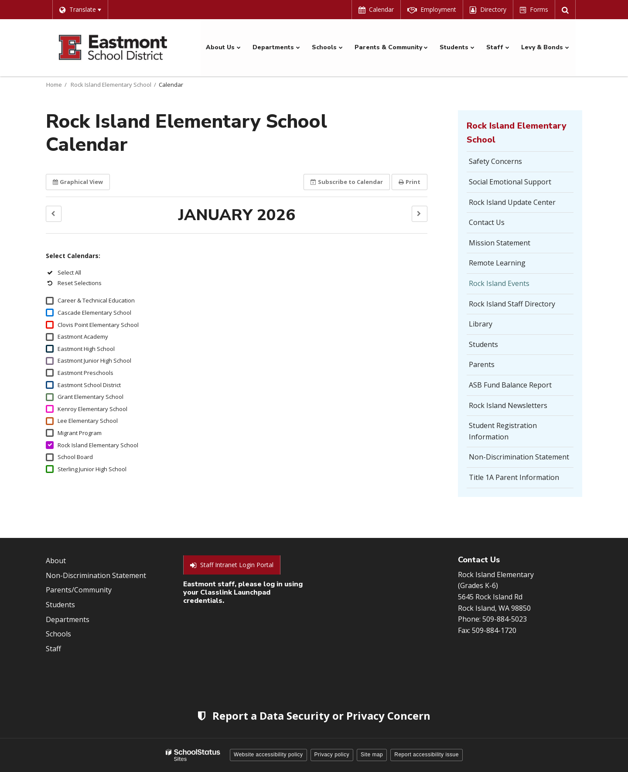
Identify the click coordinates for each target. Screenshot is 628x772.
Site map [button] (372, 755)
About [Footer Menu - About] (56, 560)
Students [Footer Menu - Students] (60, 604)
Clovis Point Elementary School (98, 324)
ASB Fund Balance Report (510, 384)
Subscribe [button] (347, 181)
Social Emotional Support (510, 181)
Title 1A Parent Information (514, 477)
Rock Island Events (499, 283)
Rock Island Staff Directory (512, 303)
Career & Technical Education (96, 300)
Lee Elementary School (88, 421)
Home (54, 84)
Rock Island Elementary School (111, 84)
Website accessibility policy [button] (268, 755)
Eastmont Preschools (85, 372)
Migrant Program (80, 432)
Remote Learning (497, 263)
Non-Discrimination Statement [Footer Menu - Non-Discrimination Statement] (96, 575)
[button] (53, 213)
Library (480, 324)
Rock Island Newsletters (508, 405)
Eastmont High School (86, 348)
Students (483, 344)
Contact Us (487, 222)
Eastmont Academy (83, 336)
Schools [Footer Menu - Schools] (58, 634)
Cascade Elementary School (94, 312)
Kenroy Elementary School (92, 408)
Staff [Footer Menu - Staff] (53, 648)
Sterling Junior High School (92, 469)
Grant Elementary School (90, 397)
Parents (482, 364)
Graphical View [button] (78, 181)
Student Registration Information (503, 431)
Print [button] (409, 181)
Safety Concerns (509, 164)
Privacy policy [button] (331, 755)
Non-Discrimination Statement (519, 457)
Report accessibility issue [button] (426, 755)
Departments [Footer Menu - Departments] (67, 619)
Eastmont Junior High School (94, 360)
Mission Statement (499, 242)
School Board (75, 456)
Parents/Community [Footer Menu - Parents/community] (79, 590)
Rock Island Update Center (512, 202)
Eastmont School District (89, 384)
